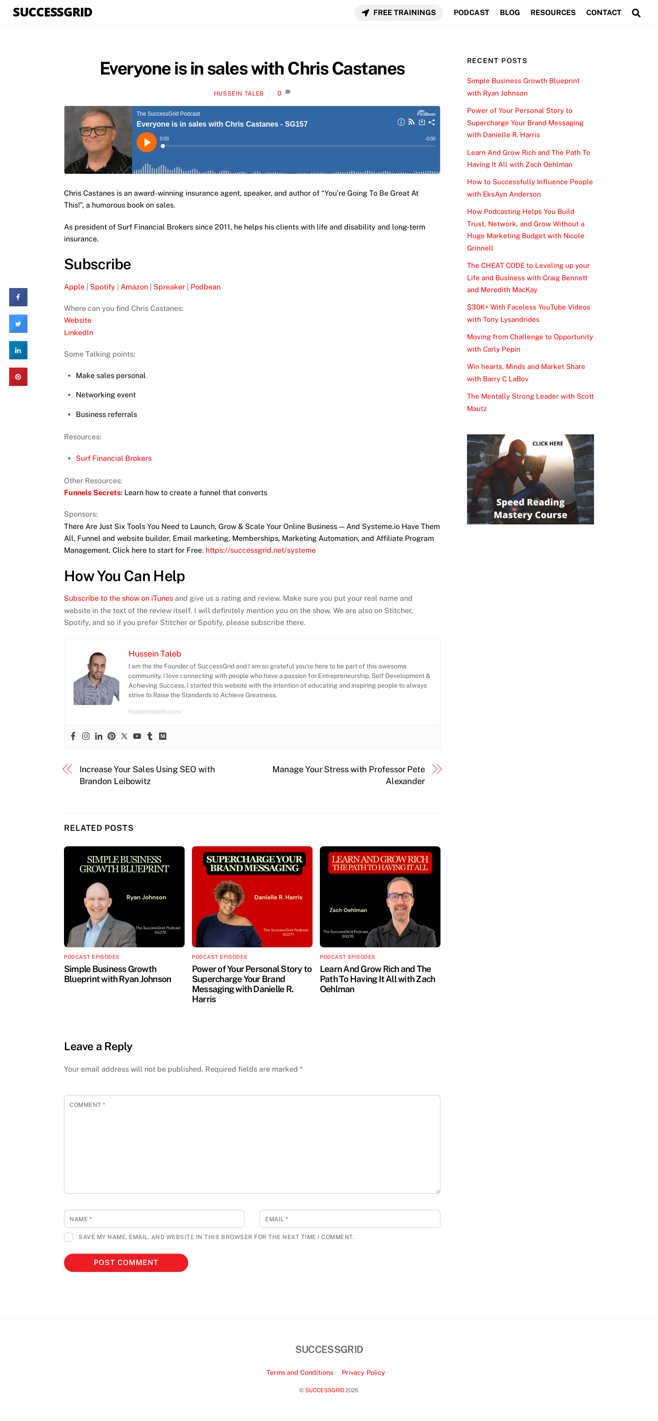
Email (276, 1219)
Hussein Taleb (239, 93)
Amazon (134, 287)
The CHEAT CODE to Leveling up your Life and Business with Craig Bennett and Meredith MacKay (528, 278)
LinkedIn (78, 332)
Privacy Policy (363, 1372)
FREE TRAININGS (399, 12)
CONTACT (603, 12)
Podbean (206, 287)
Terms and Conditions (299, 1372)
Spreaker (169, 287)
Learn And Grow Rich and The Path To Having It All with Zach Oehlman (377, 979)
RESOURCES (553, 12)
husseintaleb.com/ (155, 711)
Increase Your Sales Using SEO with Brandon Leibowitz (147, 775)
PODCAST (471, 12)
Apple (74, 287)
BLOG (510, 12)
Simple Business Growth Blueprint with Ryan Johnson (117, 974)
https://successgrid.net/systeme (261, 550)
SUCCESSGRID (324, 1390)
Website (77, 320)
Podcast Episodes (92, 957)
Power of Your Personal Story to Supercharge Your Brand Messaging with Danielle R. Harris (252, 984)
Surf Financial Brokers (114, 458)
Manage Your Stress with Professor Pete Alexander (348, 775)
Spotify (102, 287)
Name (80, 1219)
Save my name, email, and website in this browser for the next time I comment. (216, 1237)
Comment (87, 1104)
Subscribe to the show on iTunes (118, 598)
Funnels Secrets (92, 492)
